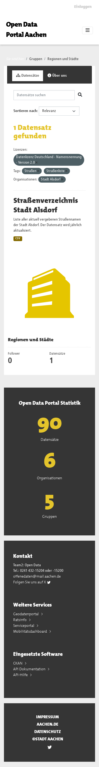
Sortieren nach (25, 111)
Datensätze (27, 75)
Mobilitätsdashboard (30, 631)
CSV (17, 238)
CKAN (18, 663)
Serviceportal (24, 625)
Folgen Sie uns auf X (32, 582)
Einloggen (83, 6)
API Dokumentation (29, 669)
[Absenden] (80, 95)
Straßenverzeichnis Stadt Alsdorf (45, 205)
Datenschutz (47, 731)
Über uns (57, 75)
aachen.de (47, 724)
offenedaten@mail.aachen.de (37, 576)
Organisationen (49, 478)
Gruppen (35, 59)
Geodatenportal (26, 614)
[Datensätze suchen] (44, 95)
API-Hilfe (21, 674)
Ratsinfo (20, 619)
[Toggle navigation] (87, 31)
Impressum (47, 717)
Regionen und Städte (63, 59)
